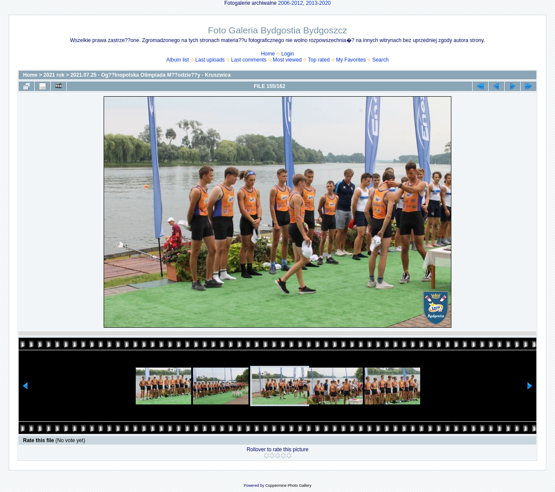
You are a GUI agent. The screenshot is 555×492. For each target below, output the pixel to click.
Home (268, 54)
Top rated (319, 60)
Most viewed (287, 60)
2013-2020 (318, 3)
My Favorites (351, 60)
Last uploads (210, 60)
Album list (177, 60)
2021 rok (54, 75)
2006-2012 (290, 3)
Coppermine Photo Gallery (288, 485)
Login (287, 54)
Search (380, 60)
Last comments (248, 60)
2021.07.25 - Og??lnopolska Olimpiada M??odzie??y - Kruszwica (150, 75)
